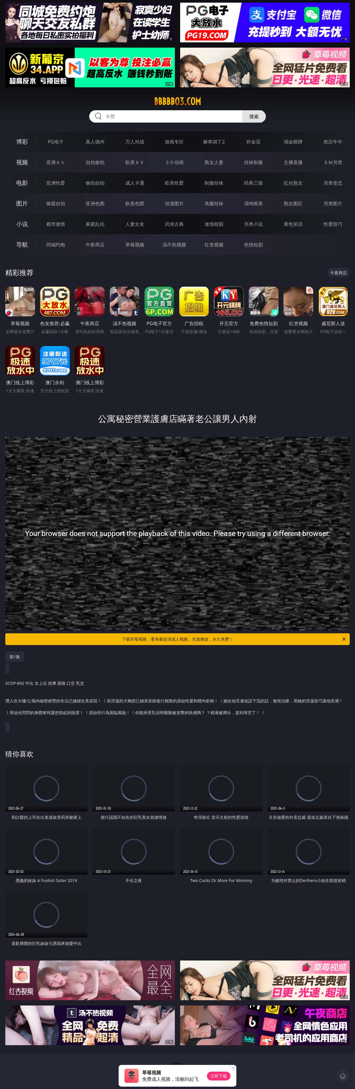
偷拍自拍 (95, 183)
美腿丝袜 (214, 203)
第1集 (14, 656)
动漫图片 (174, 203)
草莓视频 (134, 244)
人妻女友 (134, 224)
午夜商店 (95, 244)
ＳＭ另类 (333, 162)
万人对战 (134, 141)
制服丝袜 (214, 183)
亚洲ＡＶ (55, 162)
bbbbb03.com (177, 101)
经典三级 (253, 183)
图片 (22, 203)
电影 (22, 183)
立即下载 (218, 1076)
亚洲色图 (95, 203)
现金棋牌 (293, 141)
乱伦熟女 (293, 183)
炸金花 (253, 141)
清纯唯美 (253, 203)
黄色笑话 (293, 224)
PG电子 (55, 141)
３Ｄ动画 (174, 162)
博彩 (22, 142)
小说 (22, 224)
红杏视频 (214, 244)
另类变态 (333, 183)
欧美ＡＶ (134, 162)
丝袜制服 (253, 162)
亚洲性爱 (55, 183)
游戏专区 (174, 141)
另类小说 (253, 224)
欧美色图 (134, 203)
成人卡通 (134, 183)
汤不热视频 (174, 244)
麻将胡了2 (214, 141)
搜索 (254, 116)
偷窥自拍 (55, 203)
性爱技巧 (333, 224)
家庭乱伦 (95, 224)
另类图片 (333, 203)
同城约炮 (55, 244)
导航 (22, 244)
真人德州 (95, 141)
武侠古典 (174, 224)
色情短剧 (253, 244)
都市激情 (55, 224)
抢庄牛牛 (333, 141)
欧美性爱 (174, 183)
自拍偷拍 (95, 162)
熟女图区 (293, 203)
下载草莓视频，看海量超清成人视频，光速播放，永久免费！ (234, 639)
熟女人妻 (214, 162)
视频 (22, 162)
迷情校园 (214, 224)
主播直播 (293, 162)
